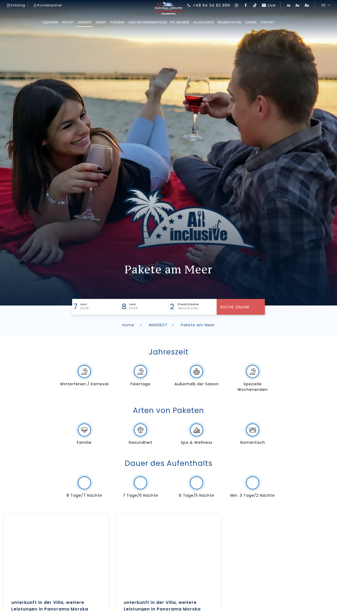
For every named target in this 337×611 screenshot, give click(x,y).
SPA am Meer (179, 22)
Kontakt (268, 22)
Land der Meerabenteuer (147, 22)
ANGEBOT (85, 22)
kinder (101, 22)
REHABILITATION (229, 22)
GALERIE (251, 22)
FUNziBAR (117, 22)
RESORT (68, 22)
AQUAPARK (50, 22)
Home (132, 325)
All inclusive (203, 22)
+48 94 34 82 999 (208, 5)
